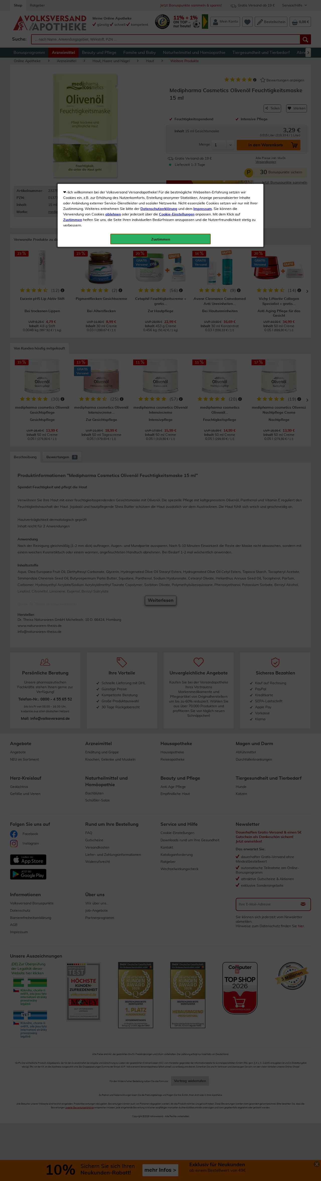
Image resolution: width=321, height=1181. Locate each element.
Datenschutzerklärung (158, 112)
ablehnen (113, 118)
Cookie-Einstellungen (176, 118)
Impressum (202, 112)
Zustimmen (72, 123)
